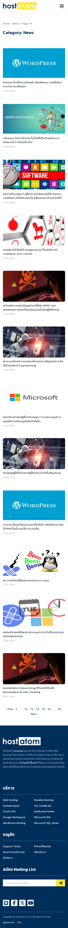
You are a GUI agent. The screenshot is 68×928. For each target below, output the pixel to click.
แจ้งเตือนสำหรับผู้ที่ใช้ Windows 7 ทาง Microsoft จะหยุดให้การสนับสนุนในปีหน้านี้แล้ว (32, 419)
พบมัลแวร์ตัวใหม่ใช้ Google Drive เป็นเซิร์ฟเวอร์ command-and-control (30, 252)
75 (43, 709)
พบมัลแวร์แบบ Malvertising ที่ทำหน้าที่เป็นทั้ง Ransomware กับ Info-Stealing (28, 690)
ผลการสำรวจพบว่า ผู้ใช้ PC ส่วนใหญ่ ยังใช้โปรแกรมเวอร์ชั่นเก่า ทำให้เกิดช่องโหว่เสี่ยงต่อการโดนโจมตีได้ (32, 196)
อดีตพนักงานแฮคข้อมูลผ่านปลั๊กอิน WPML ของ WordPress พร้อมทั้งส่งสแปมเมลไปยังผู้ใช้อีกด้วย (31, 307)
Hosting (18, 751)
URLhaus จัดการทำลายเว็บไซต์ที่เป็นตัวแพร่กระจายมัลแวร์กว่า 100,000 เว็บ (31, 140)
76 (49, 709)
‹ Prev (9, 709)
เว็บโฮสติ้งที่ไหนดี (28, 762)
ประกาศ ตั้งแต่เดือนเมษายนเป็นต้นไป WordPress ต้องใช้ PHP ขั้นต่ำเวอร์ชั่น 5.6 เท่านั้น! (33, 526)
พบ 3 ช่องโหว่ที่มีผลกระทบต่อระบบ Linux (26, 580)
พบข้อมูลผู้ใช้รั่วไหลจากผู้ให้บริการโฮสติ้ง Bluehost (32, 473)
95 (59, 709)
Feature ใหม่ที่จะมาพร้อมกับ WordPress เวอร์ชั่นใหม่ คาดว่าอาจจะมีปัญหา (32, 84)
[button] (61, 6)
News (16, 23)
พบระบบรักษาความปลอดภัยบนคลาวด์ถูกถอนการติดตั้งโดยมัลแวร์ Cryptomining (33, 363)
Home (6, 23)
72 (26, 709)
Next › (34, 714)
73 (31, 709)
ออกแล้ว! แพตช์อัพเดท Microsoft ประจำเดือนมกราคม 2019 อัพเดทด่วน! (33, 634)
